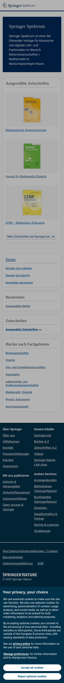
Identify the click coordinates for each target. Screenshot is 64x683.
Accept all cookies (32, 667)
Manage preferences (16, 654)
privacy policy (21, 643)
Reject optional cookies (32, 676)
